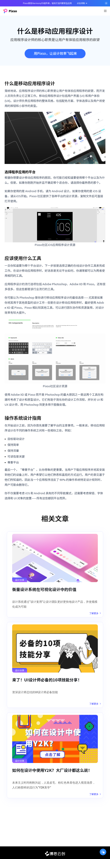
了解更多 (95, 613)
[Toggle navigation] (105, 11)
